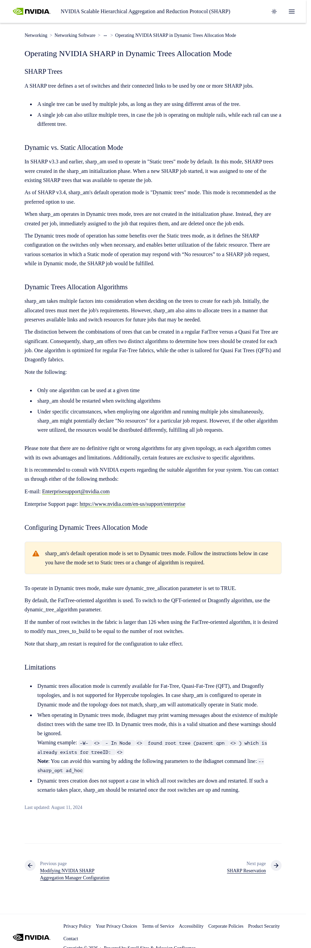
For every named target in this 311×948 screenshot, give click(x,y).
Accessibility (191, 926)
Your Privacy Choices (116, 926)
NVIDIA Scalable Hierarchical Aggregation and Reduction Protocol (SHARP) (145, 11)
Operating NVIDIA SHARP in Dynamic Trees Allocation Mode (175, 35)
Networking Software (74, 35)
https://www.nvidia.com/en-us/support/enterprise (133, 504)
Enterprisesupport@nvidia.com (76, 491)
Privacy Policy (77, 926)
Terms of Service (158, 926)
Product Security (264, 926)
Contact (70, 938)
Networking (36, 35)
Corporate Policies (225, 926)
